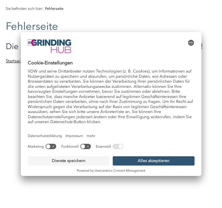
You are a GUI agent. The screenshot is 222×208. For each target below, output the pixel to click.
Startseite (15, 61)
